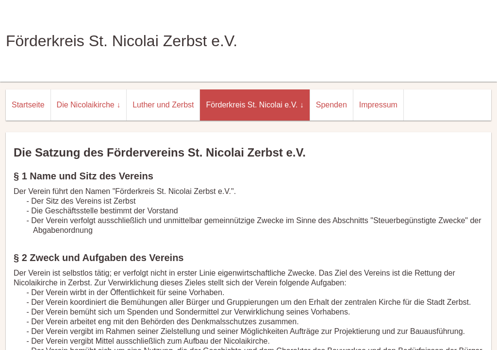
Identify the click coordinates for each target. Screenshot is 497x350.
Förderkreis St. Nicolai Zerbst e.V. (121, 41)
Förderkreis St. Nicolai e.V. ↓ (254, 105)
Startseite (28, 105)
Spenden (331, 105)
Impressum (378, 105)
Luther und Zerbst (163, 105)
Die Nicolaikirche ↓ (89, 105)
